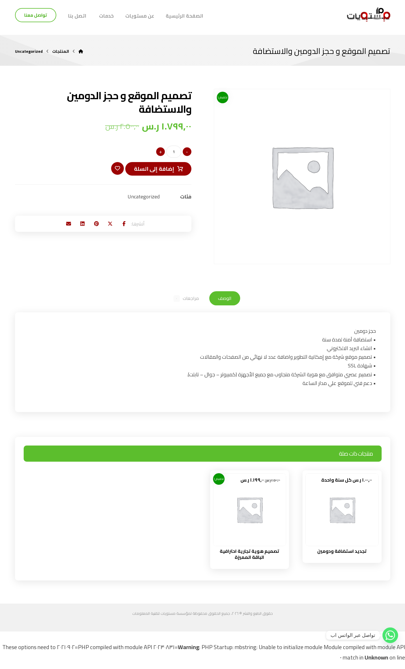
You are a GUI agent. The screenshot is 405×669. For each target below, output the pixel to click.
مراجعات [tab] (185, 299)
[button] (133, 226)
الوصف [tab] (226, 299)
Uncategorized (144, 198)
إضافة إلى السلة (152, 170)
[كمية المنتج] (173, 153)
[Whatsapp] (390, 635)
